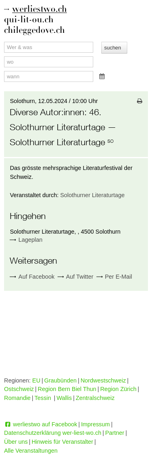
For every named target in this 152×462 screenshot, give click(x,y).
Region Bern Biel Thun (67, 389)
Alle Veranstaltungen (31, 450)
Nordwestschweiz (103, 380)
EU (36, 380)
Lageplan (31, 239)
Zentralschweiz (95, 398)
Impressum (95, 424)
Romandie (17, 398)
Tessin (43, 398)
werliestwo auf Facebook (40, 424)
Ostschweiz (19, 389)
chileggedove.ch (34, 30)
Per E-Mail (114, 276)
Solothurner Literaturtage (92, 195)
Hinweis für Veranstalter (62, 441)
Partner (114, 433)
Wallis (64, 398)
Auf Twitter (76, 276)
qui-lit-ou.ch (29, 19)
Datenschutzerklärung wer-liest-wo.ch (52, 433)
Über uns (16, 441)
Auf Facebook (32, 276)
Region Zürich (118, 389)
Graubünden (60, 380)
